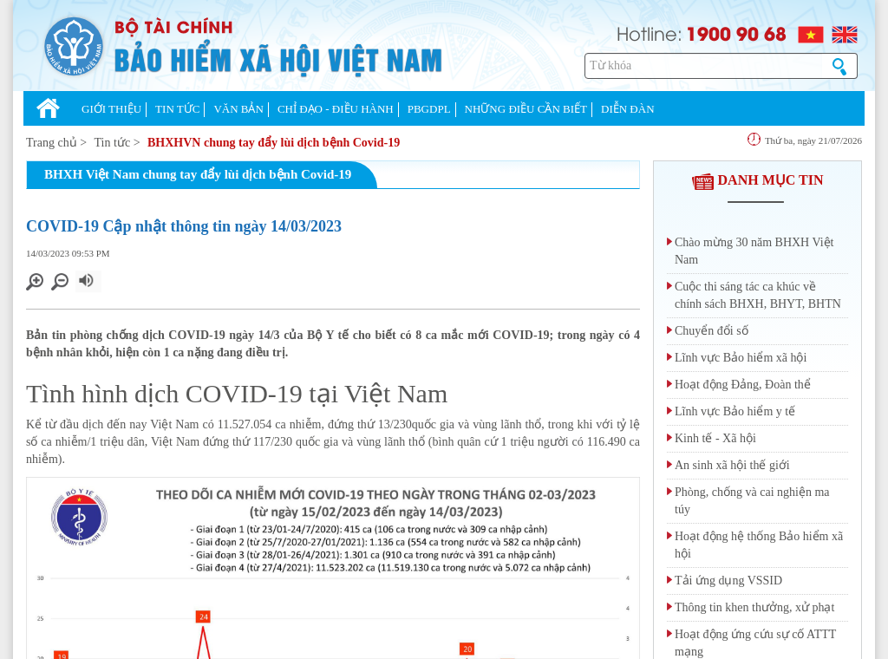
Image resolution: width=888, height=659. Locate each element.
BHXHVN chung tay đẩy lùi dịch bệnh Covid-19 (273, 142)
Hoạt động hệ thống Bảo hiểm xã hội (759, 545)
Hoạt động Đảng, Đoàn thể (743, 384)
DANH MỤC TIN (758, 180)
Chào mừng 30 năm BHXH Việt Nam (754, 251)
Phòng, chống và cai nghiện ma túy (752, 501)
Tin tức (113, 142)
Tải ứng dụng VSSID (728, 580)
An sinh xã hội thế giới (732, 465)
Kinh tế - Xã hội (715, 438)
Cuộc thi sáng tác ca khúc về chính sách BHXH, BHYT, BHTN (758, 295)
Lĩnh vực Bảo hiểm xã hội (740, 357)
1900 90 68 (736, 33)
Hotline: (649, 32)
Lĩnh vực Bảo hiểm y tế (735, 411)
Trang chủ (51, 142)
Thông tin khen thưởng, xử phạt (754, 607)
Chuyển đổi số (711, 330)
